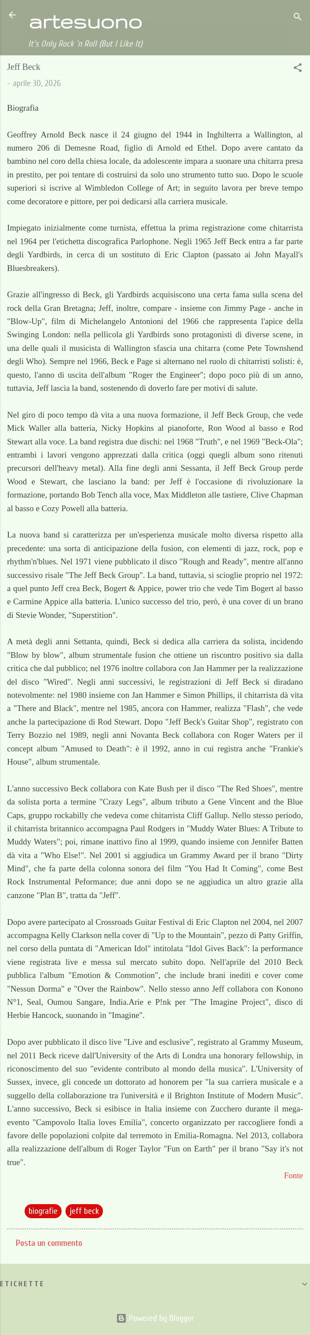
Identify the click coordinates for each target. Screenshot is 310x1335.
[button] (297, 69)
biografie (43, 1211)
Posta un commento (49, 1243)
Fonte (293, 1175)
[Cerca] (297, 17)
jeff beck (84, 1211)
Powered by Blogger (155, 1318)
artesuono (85, 21)
